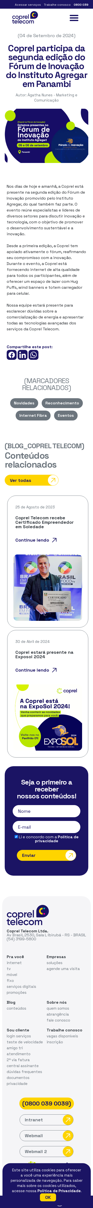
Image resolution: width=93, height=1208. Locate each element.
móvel (12, 974)
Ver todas (34, 480)
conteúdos (16, 1008)
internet (14, 962)
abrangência (58, 1014)
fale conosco (58, 1020)
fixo (10, 980)
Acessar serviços (28, 5)
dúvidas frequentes (24, 1071)
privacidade (17, 1083)
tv (9, 968)
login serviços (19, 1036)
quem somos (58, 1008)
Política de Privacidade (59, 1190)
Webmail (49, 1135)
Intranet (49, 1120)
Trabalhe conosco (57, 5)
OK (48, 1197)
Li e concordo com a (47, 839)
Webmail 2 (49, 1151)
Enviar (49, 855)
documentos (18, 1077)
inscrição (55, 1042)
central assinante (23, 1065)
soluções (54, 962)
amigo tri (15, 1048)
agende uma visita (63, 968)
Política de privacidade (57, 838)
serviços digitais (21, 986)
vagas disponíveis (62, 1036)
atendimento (19, 1053)
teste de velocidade (25, 1042)
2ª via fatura (18, 1059)
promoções (17, 992)
